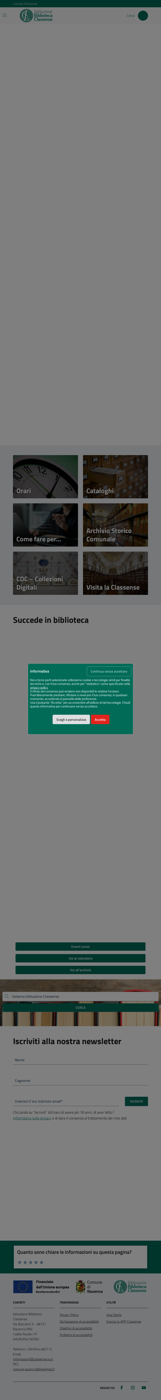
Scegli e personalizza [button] (71, 719)
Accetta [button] (100, 719)
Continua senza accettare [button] (109, 671)
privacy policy (39, 687)
